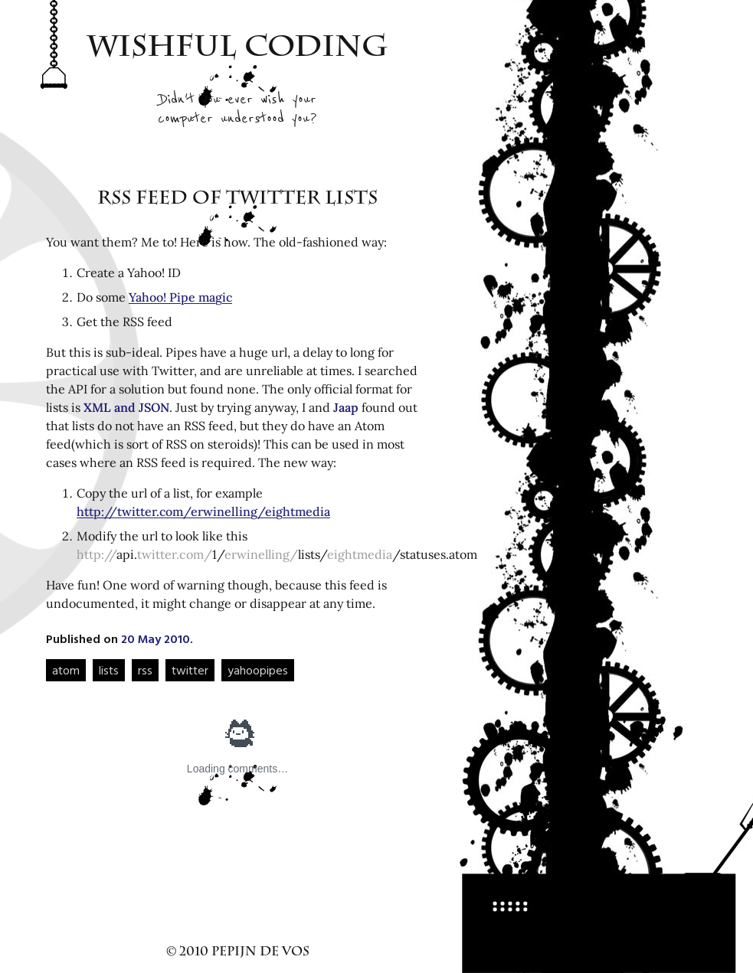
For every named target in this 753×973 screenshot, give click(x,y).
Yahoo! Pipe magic (180, 297)
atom (66, 670)
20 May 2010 (155, 638)
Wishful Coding (237, 49)
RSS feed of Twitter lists (237, 200)
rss (145, 670)
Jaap (345, 407)
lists (109, 670)
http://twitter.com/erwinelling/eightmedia (203, 511)
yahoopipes (258, 670)
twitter (190, 670)
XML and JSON (126, 407)
